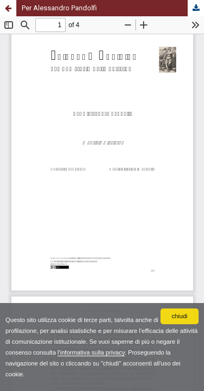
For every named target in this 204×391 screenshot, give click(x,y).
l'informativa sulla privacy (91, 352)
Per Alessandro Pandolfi (59, 8)
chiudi (179, 316)
